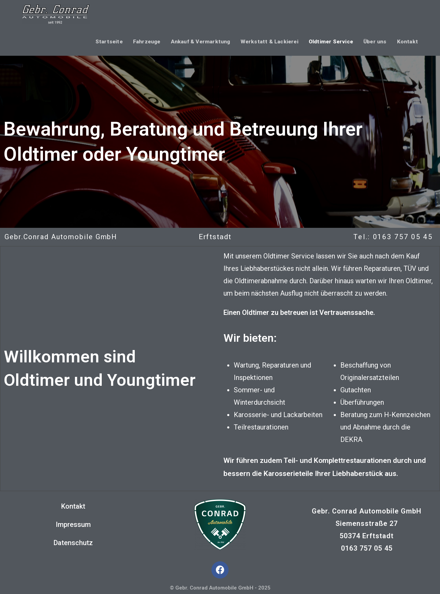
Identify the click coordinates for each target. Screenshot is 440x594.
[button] (73, 506)
